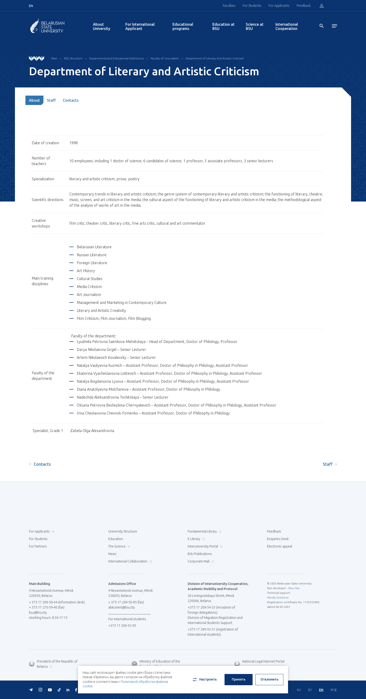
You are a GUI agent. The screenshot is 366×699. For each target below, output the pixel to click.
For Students (252, 5)
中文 (334, 690)
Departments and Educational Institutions (116, 58)
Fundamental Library (204, 531)
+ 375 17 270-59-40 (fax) (46, 607)
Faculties (229, 5)
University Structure (122, 531)
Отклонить (269, 679)
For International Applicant (140, 26)
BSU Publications (200, 554)
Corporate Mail (200, 561)
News (112, 554)
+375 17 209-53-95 (122, 625)
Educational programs (182, 26)
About (34, 100)
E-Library (196, 539)
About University (101, 26)
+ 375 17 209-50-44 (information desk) (57, 602)
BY (310, 690)
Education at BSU (223, 26)
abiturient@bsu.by (121, 607)
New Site (294, 588)
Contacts (71, 100)
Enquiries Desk (278, 539)
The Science (118, 546)
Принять (239, 679)
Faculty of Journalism (165, 58)
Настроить (204, 679)
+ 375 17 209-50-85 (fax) (126, 602)
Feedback (304, 5)
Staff (51, 100)
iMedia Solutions (278, 597)
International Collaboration (129, 561)
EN (321, 690)
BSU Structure (73, 58)
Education (115, 539)
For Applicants (279, 5)
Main (54, 58)
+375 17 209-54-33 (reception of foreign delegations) (211, 609)
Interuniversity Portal (205, 546)
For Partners (38, 546)
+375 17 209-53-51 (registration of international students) (213, 631)
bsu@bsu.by (38, 612)
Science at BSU (255, 26)
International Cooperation (286, 26)
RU (299, 690)
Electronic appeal (279, 546)
